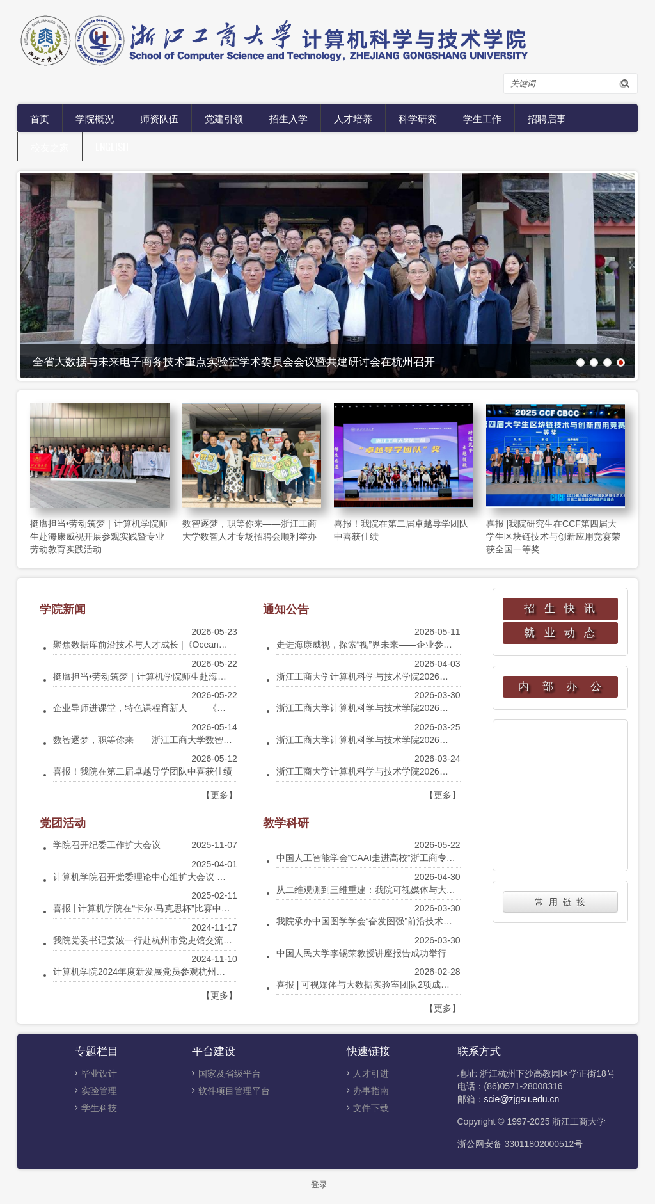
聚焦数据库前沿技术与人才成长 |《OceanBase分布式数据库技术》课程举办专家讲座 (222, 644)
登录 (319, 1184)
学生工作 (482, 118)
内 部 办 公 (560, 686)
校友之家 (50, 147)
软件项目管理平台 (234, 1091)
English (112, 147)
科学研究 (418, 118)
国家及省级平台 (229, 1073)
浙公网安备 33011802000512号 (520, 1144)
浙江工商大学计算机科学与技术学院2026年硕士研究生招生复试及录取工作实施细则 (443, 740)
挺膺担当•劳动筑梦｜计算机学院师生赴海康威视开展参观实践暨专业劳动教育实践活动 (99, 536)
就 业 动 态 (560, 633)
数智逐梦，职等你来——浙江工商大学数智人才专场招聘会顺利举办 (187, 740)
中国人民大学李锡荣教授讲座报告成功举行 (361, 953)
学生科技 (99, 1108)
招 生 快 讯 (560, 608)
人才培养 (353, 118)
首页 (39, 118)
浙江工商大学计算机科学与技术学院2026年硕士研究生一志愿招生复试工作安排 (434, 708)
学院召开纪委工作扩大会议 (107, 845)
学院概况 (94, 118)
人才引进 (371, 1073)
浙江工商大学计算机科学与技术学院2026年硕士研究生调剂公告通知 (411, 676)
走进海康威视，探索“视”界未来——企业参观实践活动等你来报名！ (409, 644)
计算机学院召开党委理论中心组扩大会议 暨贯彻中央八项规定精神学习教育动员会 (215, 877)
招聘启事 (547, 118)
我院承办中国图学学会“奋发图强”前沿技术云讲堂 (373, 921)
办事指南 (371, 1091)
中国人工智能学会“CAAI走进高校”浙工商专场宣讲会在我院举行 (401, 858)
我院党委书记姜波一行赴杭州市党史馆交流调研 (147, 940)
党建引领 (224, 118)
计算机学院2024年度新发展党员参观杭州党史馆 (148, 972)
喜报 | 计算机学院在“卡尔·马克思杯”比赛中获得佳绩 (155, 908)
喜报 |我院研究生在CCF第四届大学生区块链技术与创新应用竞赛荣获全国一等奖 (553, 536)
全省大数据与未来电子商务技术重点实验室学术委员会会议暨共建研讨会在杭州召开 (234, 361)
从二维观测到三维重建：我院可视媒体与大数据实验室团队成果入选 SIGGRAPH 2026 (446, 890)
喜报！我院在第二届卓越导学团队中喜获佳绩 (142, 771)
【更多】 (219, 795)
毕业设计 (99, 1073)
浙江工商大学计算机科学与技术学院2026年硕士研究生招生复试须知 (411, 771)
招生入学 (288, 118)
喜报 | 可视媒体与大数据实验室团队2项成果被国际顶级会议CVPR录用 (415, 984)
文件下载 (371, 1108)
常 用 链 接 (560, 902)
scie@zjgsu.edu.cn (522, 1099)
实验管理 (99, 1091)
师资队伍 (159, 118)
